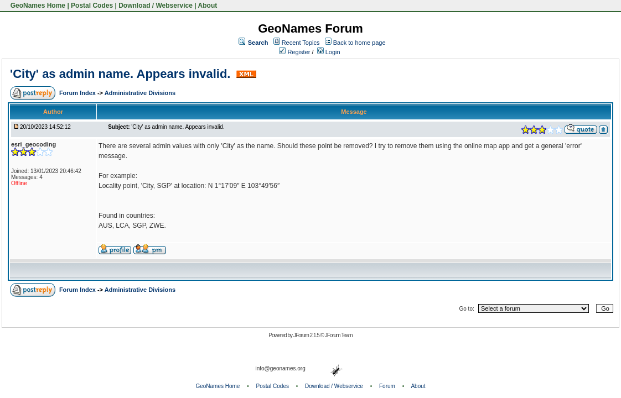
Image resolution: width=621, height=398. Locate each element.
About (208, 5)
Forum (387, 386)
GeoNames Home (36, 5)
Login (328, 52)
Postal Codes (92, 5)
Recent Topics (301, 42)
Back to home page (359, 42)
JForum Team (339, 335)
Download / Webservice (155, 5)
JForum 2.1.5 (306, 335)
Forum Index (78, 93)
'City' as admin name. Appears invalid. (122, 74)
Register (294, 52)
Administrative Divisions (140, 93)
